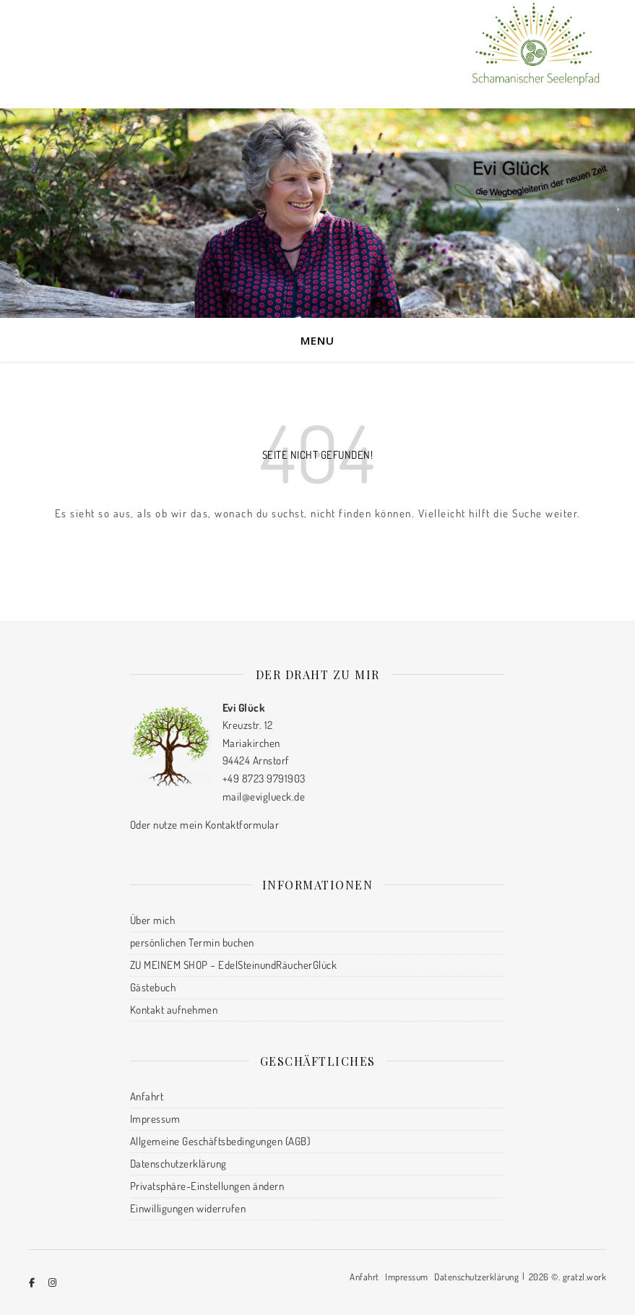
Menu (317, 340)
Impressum (155, 1119)
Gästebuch (153, 987)
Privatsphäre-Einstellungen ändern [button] (207, 1186)
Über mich (153, 920)
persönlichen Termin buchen (192, 942)
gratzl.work (585, 1276)
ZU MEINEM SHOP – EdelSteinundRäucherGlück (233, 965)
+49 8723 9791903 (264, 778)
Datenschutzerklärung (178, 1163)
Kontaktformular (242, 825)
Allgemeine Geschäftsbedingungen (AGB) (220, 1141)
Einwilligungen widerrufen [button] (188, 1208)
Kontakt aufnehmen (174, 1010)
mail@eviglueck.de (264, 796)
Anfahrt (147, 1096)
